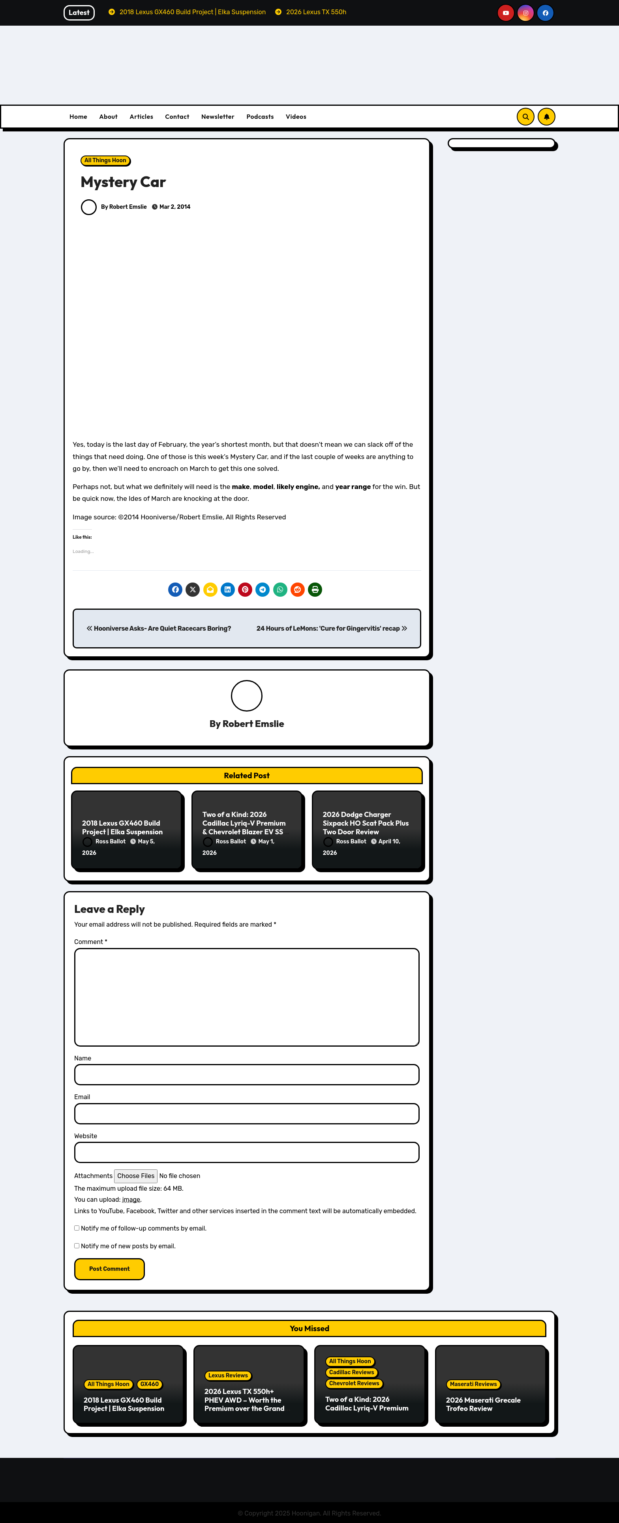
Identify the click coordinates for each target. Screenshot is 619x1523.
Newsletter (217, 116)
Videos (296, 116)
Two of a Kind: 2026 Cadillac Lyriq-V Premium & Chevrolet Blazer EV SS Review (244, 827)
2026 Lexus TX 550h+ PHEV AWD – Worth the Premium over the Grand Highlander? (244, 1403)
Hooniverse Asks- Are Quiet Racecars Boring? (158, 628)
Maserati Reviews (473, 1383)
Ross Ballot (105, 842)
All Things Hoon (105, 160)
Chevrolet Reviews (354, 1382)
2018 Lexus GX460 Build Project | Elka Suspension (122, 828)
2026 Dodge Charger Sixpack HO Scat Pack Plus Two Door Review (366, 823)
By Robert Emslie (114, 207)
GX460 (150, 1383)
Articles (141, 116)
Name (82, 1057)
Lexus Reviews (228, 1374)
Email (82, 1096)
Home (78, 116)
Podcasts (260, 116)
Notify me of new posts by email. (128, 1245)
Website (85, 1135)
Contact (177, 116)
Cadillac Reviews (351, 1371)
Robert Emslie (253, 724)
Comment (90, 941)
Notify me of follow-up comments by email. (143, 1227)
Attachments (93, 1174)
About (108, 116)
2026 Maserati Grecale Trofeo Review (483, 1403)
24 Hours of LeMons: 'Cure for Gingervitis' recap (332, 628)
